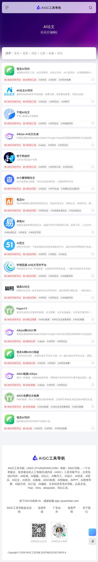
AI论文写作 (29, 189)
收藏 (51, 53)
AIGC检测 (29, 385)
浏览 (34, 53)
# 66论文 (43, 101)
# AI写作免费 (65, 80)
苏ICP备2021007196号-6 (53, 552)
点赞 (42, 53)
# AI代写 (42, 80)
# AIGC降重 (78, 319)
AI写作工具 (29, 80)
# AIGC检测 (44, 319)
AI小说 (27, 428)
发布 (16, 53)
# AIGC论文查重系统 (61, 319)
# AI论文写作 (35, 232)
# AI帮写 (65, 101)
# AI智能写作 (67, 123)
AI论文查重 (29, 319)
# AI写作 (52, 80)
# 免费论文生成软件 (70, 189)
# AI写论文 (54, 101)
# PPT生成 (54, 189)
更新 (25, 53)
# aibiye (42, 145)
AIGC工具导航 (33, 552)
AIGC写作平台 (13, 80)
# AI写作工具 (55, 167)
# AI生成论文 (75, 210)
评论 (60, 53)
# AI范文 (52, 254)
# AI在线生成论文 (59, 210)
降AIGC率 (29, 341)
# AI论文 (42, 189)
